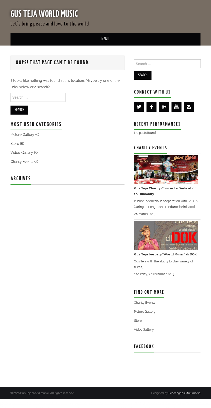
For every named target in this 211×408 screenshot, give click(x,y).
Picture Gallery (22, 135)
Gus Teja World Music (48, 14)
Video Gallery (21, 153)
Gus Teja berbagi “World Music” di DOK (165, 254)
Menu (106, 39)
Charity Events (21, 162)
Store (14, 144)
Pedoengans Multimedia (184, 393)
